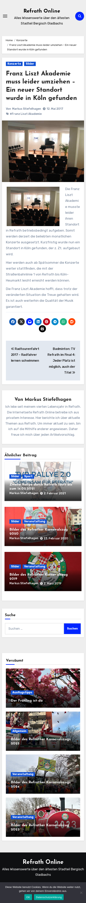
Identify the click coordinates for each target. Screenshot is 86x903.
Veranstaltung (34, 521)
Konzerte (14, 63)
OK (28, 897)
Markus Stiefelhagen (26, 108)
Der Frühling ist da (27, 701)
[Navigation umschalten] (5, 16)
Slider (30, 63)
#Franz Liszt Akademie (26, 114)
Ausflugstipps (22, 692)
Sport (28, 476)
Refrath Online (42, 11)
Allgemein (19, 731)
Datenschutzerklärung (49, 897)
